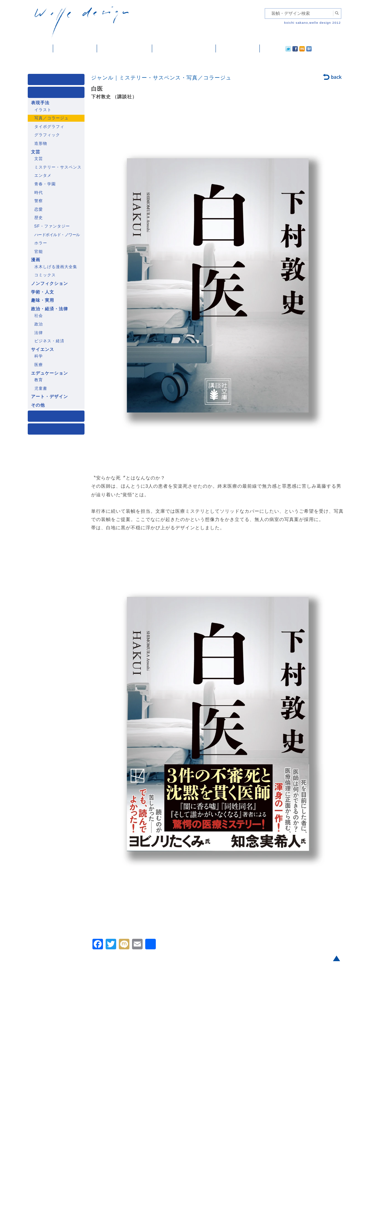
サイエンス (42, 349)
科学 (38, 356)
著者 (57, 417)
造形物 (40, 143)
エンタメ (42, 175)
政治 (38, 324)
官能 (38, 251)
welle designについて (184, 48)
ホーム (40, 48)
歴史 (38, 217)
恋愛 (38, 209)
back (332, 77)
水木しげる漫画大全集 (55, 266)
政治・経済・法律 (49, 309)
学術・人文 (42, 292)
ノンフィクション (49, 283)
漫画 (35, 260)
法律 (38, 332)
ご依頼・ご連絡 (238, 48)
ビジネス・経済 (49, 341)
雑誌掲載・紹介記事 (124, 48)
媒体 (57, 81)
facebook (277, 48)
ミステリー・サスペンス (58, 167)
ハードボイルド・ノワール (57, 234)
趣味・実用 (42, 300)
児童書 (40, 388)
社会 (38, 315)
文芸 (35, 152)
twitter (267, 48)
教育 (38, 380)
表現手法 (40, 103)
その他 (38, 405)
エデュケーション (49, 373)
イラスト (42, 109)
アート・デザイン (49, 396)
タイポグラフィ (49, 126)
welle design (81, 22)
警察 (38, 201)
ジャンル (57, 94)
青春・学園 (45, 184)
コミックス (45, 275)
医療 (38, 364)
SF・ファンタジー (52, 226)
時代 (38, 192)
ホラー (40, 243)
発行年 (57, 430)
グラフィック (47, 135)
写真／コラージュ (51, 118)
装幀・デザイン (75, 48)
